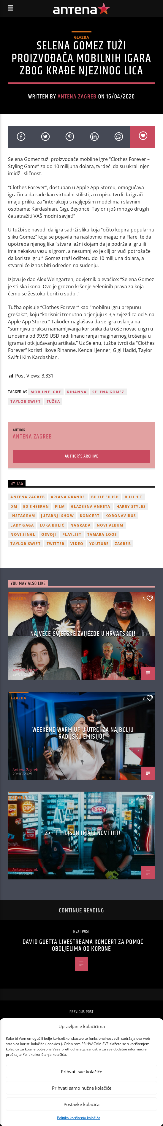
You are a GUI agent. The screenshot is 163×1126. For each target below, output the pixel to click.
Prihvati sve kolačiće (81, 1072)
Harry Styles (131, 506)
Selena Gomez (108, 391)
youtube (99, 543)
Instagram (22, 515)
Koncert (89, 515)
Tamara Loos (102, 534)
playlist (72, 534)
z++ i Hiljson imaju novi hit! (83, 833)
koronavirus (120, 515)
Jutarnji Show (57, 515)
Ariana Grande (68, 496)
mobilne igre (46, 391)
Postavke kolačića (81, 1104)
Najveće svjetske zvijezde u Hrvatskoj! (83, 634)
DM (13, 506)
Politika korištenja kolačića (78, 1117)
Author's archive (81, 456)
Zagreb (123, 543)
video (76, 543)
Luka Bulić (52, 525)
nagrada (80, 525)
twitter (55, 543)
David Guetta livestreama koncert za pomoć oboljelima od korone (83, 945)
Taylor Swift (25, 401)
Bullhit (133, 496)
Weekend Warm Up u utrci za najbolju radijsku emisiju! (83, 733)
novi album (110, 525)
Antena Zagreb (77, 96)
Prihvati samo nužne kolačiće (81, 1088)
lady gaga (22, 525)
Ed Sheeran (36, 506)
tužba (53, 401)
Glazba (81, 37)
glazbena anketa (90, 506)
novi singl (22, 534)
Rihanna (76, 391)
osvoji (48, 534)
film (60, 506)
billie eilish (105, 496)
